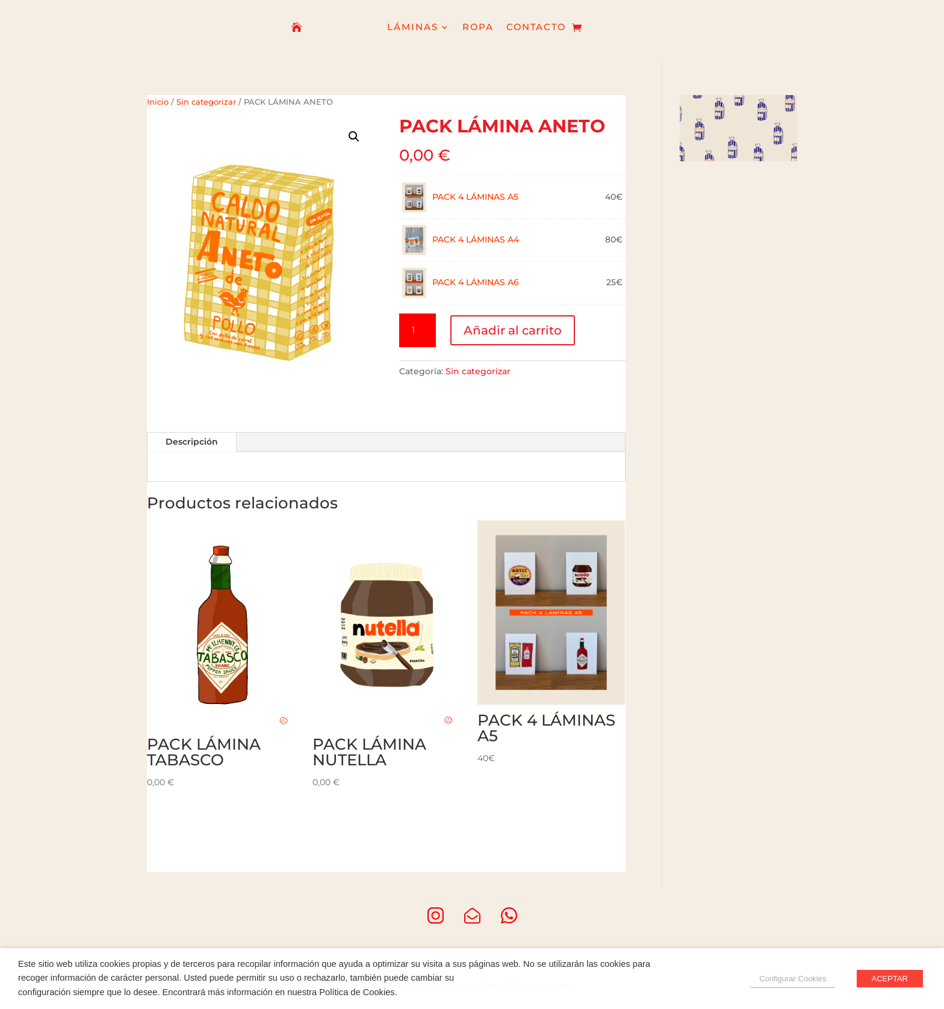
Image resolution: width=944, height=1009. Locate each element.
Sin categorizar (206, 101)
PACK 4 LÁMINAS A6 (475, 282)
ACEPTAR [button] (890, 978)
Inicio (158, 101)
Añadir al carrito (513, 330)
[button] (354, 136)
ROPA (478, 27)
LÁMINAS (413, 27)
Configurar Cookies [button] (792, 978)
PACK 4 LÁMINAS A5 (475, 196)
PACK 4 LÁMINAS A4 (475, 239)
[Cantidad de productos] (417, 330)
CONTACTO (536, 27)
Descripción (192, 441)
